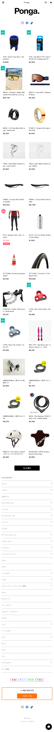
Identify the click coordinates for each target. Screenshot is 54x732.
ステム (4, 560)
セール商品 (5, 669)
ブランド (4, 484)
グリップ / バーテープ (9, 554)
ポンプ (4, 643)
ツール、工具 (6, 631)
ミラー (4, 656)
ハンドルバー (6, 548)
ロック (4, 650)
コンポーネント (7, 541)
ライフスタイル (6, 663)
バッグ (4, 624)
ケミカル (4, 528)
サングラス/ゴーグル (8, 516)
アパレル (4, 490)
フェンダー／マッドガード (10, 611)
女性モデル (5, 496)
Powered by (27, 721)
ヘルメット (5, 509)
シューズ (4, 522)
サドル (4, 567)
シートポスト (6, 573)
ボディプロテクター (8, 503)
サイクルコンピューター (9, 535)
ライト (4, 637)
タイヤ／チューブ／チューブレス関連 (14, 586)
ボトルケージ (6, 599)
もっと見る (27, 468)
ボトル (4, 592)
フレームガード (7, 605)
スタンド (4, 618)
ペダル (4, 580)
